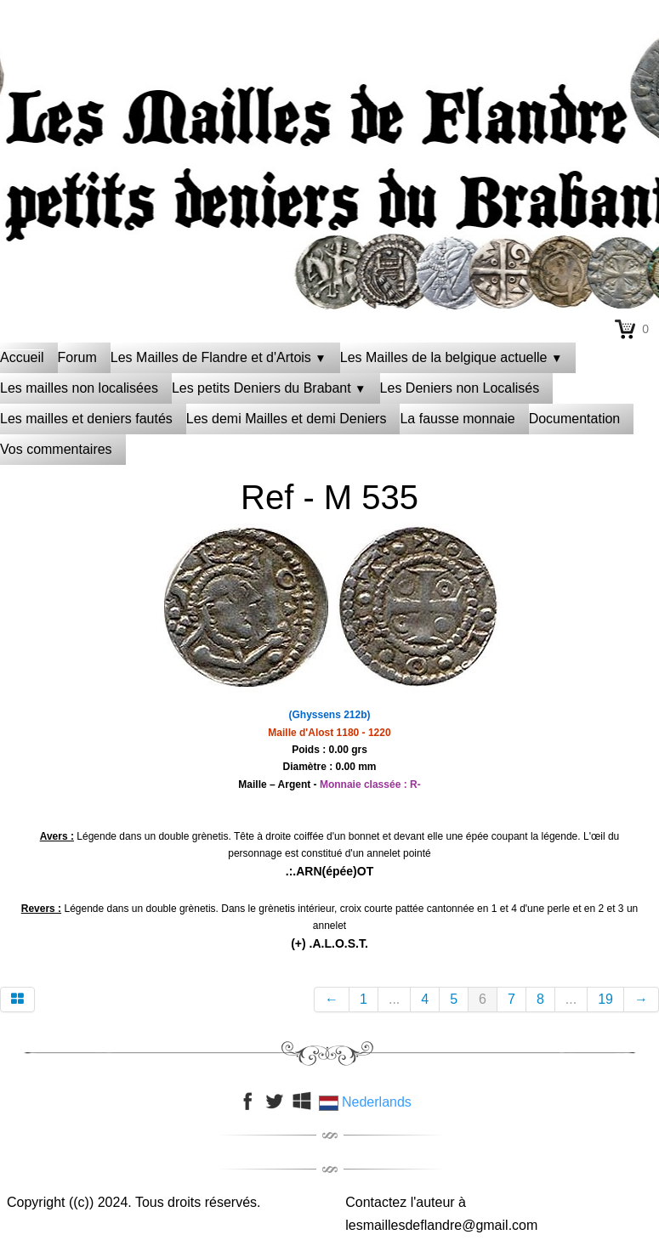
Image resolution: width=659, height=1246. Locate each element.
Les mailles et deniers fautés (86, 418)
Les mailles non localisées (79, 388)
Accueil (22, 357)
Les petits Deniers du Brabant (269, 388)
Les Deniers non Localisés (460, 388)
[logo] (330, 63)
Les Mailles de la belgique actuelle (451, 357)
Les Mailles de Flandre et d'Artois (219, 357)
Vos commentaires (56, 449)
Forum (77, 357)
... (394, 999)
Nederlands (367, 1102)
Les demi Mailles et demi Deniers (286, 418)
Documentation (575, 418)
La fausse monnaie (457, 418)
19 (605, 999)
